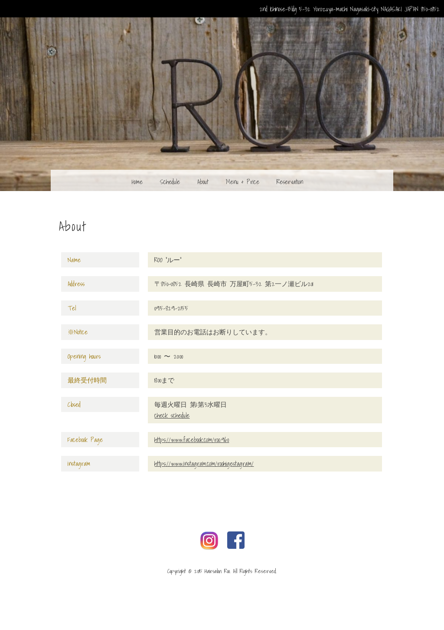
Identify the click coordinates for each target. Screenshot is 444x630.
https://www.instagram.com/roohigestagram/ (204, 463)
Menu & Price (242, 181)
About (203, 181)
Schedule (170, 181)
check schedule (171, 415)
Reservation (290, 181)
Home (137, 181)
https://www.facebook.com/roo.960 (191, 439)
